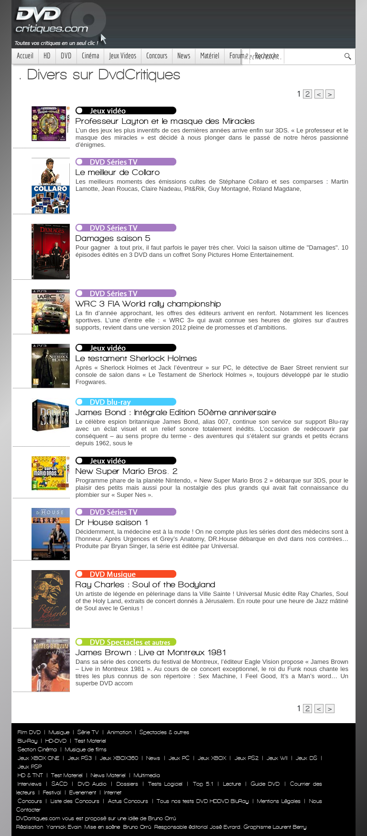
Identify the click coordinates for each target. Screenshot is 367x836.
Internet (112, 792)
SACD (59, 784)
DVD (66, 55)
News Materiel (108, 775)
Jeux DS (306, 758)
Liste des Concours (75, 801)
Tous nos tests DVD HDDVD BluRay (202, 801)
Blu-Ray (27, 741)
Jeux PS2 (247, 758)
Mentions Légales (278, 801)
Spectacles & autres (164, 732)
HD (47, 55)
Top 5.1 (203, 784)
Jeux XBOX (212, 758)
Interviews (30, 784)
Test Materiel (90, 741)
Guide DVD (265, 784)
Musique (59, 732)
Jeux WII (277, 758)
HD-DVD (55, 741)
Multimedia (147, 775)
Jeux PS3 (80, 758)
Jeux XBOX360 (119, 758)
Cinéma (90, 55)
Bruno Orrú (137, 827)
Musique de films (86, 749)
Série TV (88, 732)
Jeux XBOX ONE (38, 758)
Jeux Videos (122, 55)
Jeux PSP (30, 767)
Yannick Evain (63, 827)
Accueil (25, 55)
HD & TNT (30, 775)
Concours (156, 55)
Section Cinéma (37, 749)
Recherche (267, 55)
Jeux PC (179, 758)
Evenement (82, 792)
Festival (52, 792)
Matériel (209, 55)
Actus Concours (128, 801)
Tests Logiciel (165, 784)
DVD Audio (92, 784)
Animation (119, 732)
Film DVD (29, 732)
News (183, 55)
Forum (237, 55)
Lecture (232, 784)
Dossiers (127, 784)
